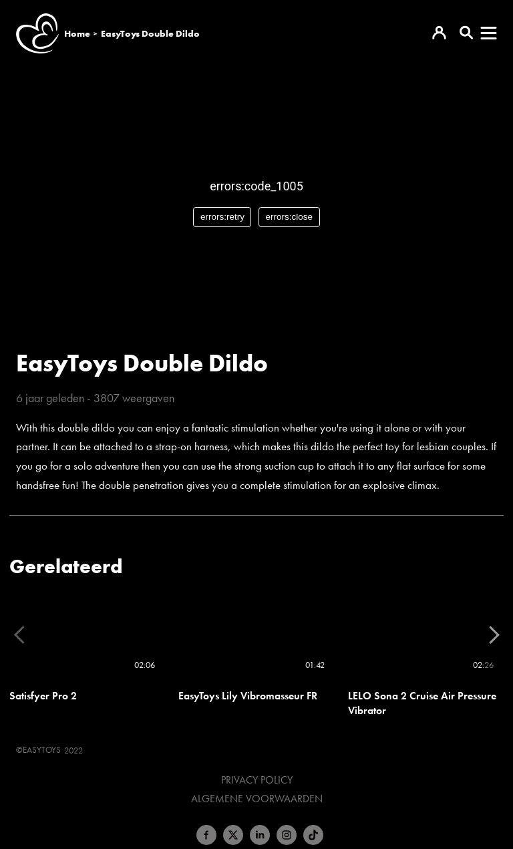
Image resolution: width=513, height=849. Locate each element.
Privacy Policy (257, 780)
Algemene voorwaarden (257, 799)
